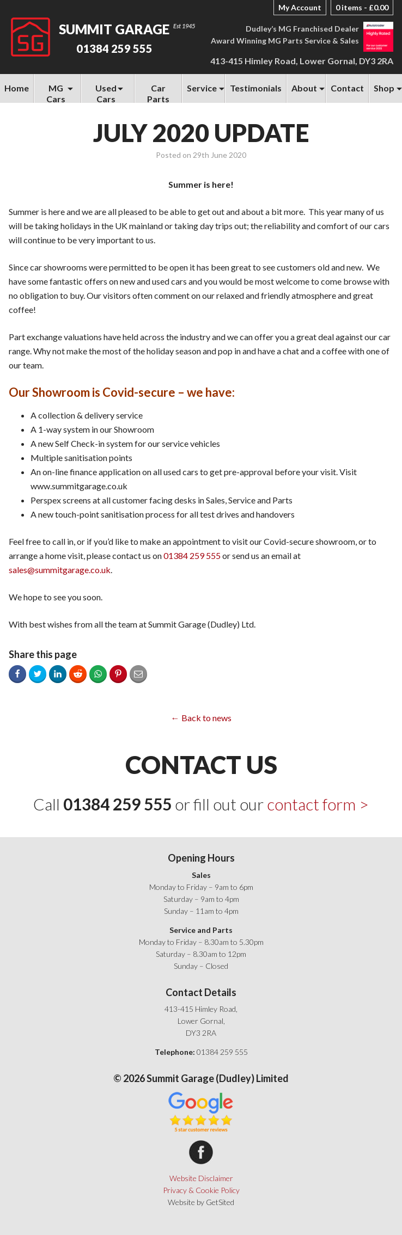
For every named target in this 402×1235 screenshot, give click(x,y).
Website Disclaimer (201, 1178)
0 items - (362, 7)
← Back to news (201, 717)
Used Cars (106, 93)
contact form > (318, 804)
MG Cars (55, 93)
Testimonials (256, 88)
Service (202, 88)
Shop (384, 88)
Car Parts (158, 93)
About (304, 88)
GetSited (220, 1202)
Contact (347, 88)
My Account (299, 7)
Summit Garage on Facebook (201, 1152)
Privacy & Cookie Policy (201, 1190)
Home (16, 88)
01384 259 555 (114, 48)
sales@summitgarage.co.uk (60, 569)
